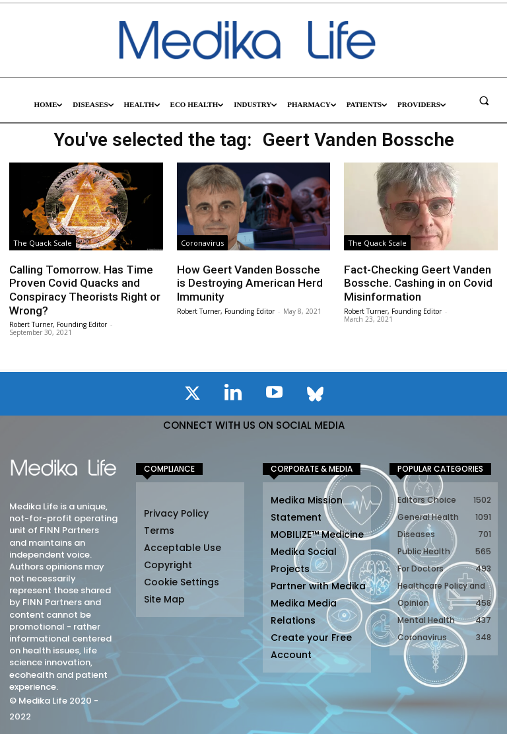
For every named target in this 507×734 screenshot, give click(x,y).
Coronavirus (202, 243)
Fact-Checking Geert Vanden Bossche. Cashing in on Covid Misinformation (417, 283)
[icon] (192, 395)
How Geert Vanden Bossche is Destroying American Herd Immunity (249, 283)
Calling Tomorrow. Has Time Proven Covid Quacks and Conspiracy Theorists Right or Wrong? (84, 289)
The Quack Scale (42, 243)
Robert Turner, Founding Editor (58, 323)
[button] (484, 100)
